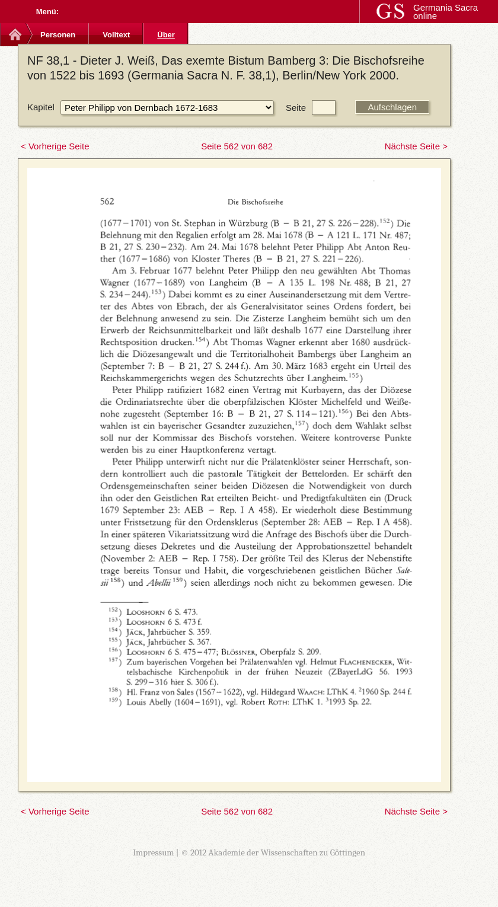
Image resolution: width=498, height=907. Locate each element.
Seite (296, 108)
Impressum (153, 852)
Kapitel (41, 107)
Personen (57, 34)
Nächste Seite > (416, 146)
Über (166, 34)
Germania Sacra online (445, 11)
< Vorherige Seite (55, 146)
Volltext (116, 34)
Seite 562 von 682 (237, 146)
